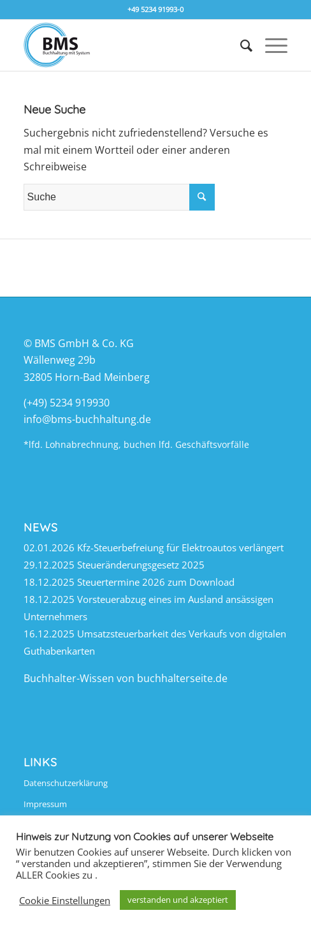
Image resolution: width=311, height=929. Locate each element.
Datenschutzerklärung (66, 783)
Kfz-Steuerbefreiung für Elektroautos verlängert (180, 547)
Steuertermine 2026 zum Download (156, 582)
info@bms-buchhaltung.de (87, 419)
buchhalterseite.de (182, 678)
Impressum (45, 804)
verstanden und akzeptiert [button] (177, 899)
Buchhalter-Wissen (69, 678)
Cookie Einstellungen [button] (64, 900)
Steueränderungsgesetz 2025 (141, 564)
